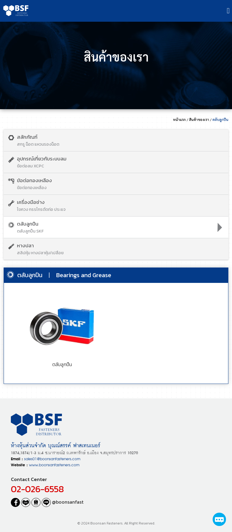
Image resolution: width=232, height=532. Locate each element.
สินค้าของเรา (199, 119)
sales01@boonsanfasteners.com (52, 458)
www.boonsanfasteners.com (54, 464)
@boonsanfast (62, 501)
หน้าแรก (179, 119)
